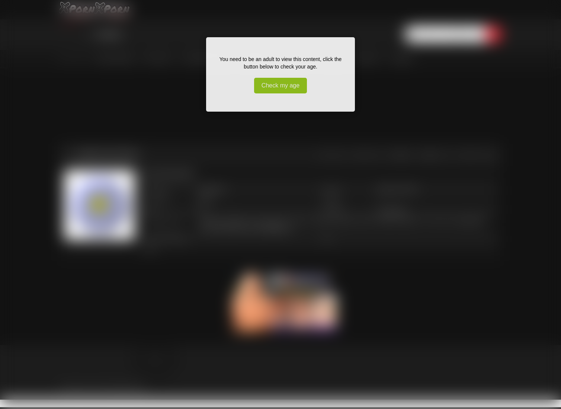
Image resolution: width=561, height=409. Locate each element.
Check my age (280, 85)
